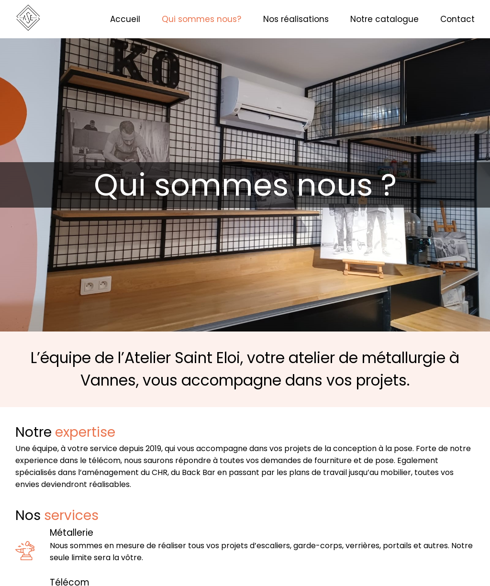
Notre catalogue (384, 19)
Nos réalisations (296, 19)
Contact (457, 19)
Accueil (125, 19)
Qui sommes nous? (201, 19)
